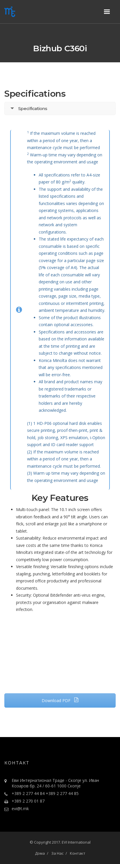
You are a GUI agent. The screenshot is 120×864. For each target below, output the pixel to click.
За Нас (57, 853)
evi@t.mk (20, 808)
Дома (40, 853)
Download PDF (60, 700)
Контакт (77, 853)
